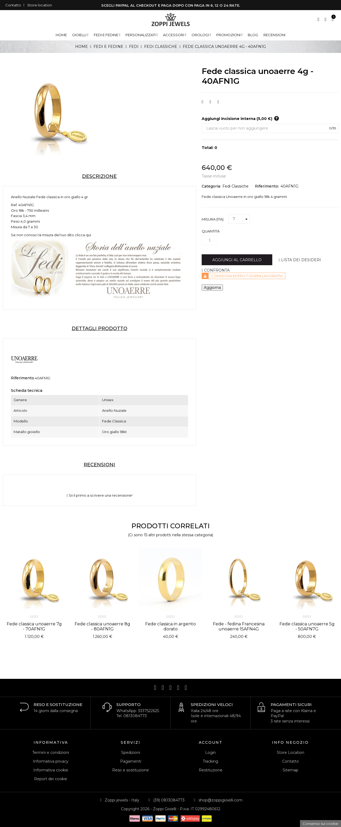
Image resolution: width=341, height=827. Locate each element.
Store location (39, 5)
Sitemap (290, 770)
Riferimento (22, 378)
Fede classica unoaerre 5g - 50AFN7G (307, 626)
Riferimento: (267, 186)
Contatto (13, 5)
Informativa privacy (50, 761)
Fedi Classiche (235, 186)
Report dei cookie (50, 778)
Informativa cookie (50, 770)
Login (210, 752)
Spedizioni (130, 752)
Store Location (290, 752)
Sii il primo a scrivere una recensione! (99, 495)
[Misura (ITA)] (239, 219)
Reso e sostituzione (130, 770)
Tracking (210, 761)
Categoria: (211, 186)
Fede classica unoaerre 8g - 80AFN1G (102, 626)
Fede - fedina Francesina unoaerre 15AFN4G (239, 626)
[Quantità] (210, 240)
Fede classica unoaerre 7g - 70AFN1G (34, 626)
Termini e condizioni (50, 752)
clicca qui (83, 235)
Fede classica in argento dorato (170, 626)
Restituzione (210, 770)
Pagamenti (130, 761)
